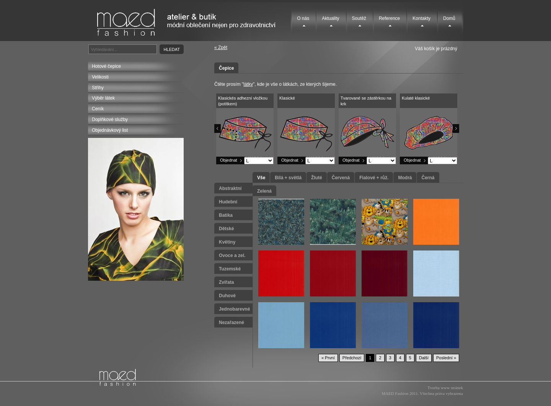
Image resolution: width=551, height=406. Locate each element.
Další (424, 357)
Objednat (228, 160)
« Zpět (220, 47)
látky (248, 84)
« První (328, 357)
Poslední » (446, 357)
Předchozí (352, 357)
